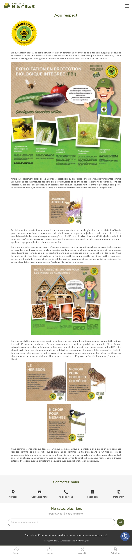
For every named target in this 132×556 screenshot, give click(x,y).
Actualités (115, 553)
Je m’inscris (120, 522)
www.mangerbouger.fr (96, 535)
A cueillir (82, 553)
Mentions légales (82, 541)
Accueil (16, 553)
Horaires (49, 553)
